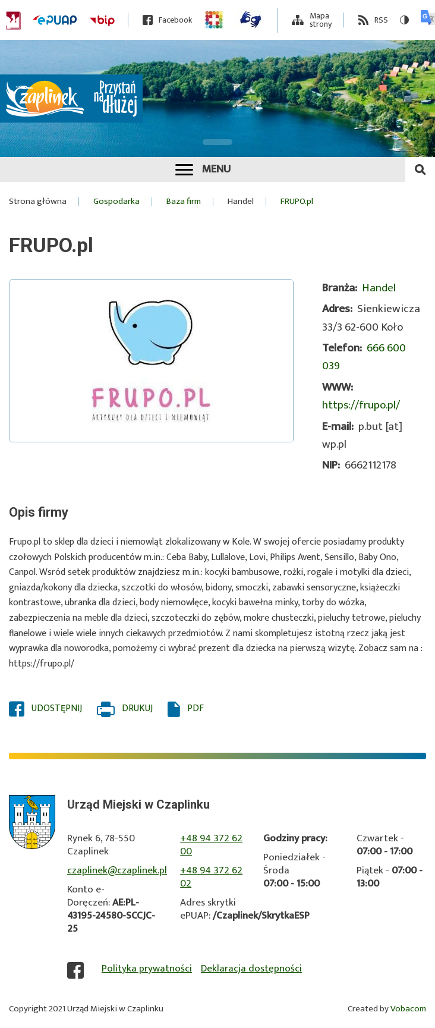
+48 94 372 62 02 (211, 877)
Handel (241, 201)
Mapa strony (321, 20)
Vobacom (408, 1008)
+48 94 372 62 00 (211, 845)
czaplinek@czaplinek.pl (117, 870)
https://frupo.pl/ (361, 405)
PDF (195, 708)
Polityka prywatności (147, 968)
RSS (381, 20)
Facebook (175, 20)
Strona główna (38, 201)
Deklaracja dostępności (251, 968)
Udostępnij (56, 708)
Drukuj (137, 708)
